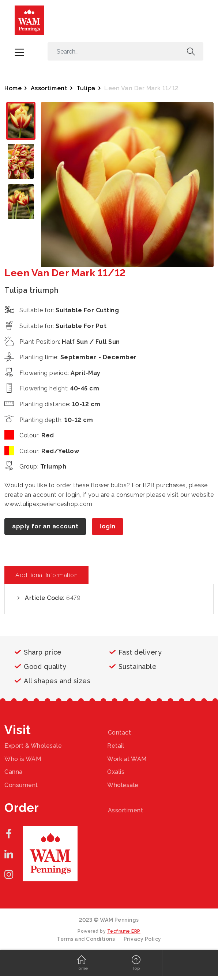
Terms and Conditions (86, 939)
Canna (13, 771)
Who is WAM (22, 758)
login (107, 526)
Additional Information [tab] (46, 575)
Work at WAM (127, 758)
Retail (115, 745)
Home (13, 88)
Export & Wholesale (33, 745)
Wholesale (123, 785)
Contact (119, 732)
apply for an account (45, 526)
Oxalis (115, 771)
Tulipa (85, 88)
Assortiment (49, 88)
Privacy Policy (142, 939)
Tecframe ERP (123, 931)
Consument (21, 785)
